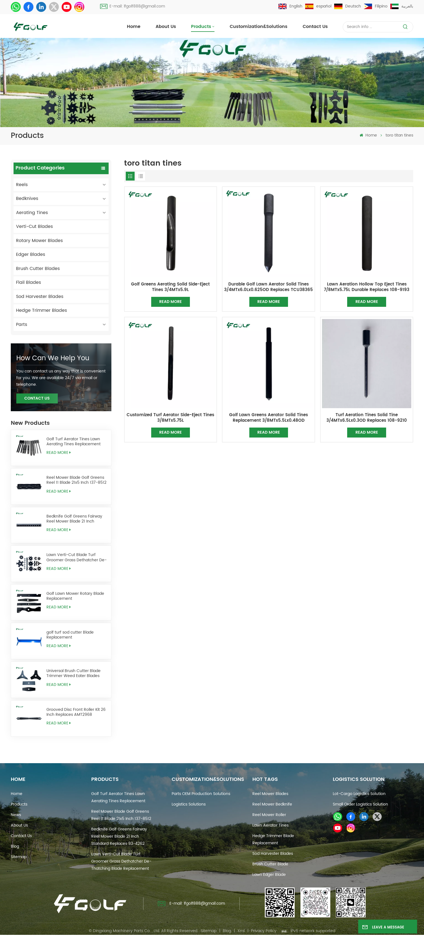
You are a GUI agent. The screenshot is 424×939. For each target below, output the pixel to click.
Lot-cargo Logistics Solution (359, 794)
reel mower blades (270, 794)
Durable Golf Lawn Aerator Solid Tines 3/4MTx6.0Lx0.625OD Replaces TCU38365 (268, 287)
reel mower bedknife (272, 804)
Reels (22, 184)
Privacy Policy (263, 931)
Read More (58, 452)
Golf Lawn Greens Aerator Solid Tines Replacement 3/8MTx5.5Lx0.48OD (268, 417)
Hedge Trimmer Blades (41, 310)
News (16, 815)
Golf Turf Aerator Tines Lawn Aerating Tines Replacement (73, 442)
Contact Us (37, 398)
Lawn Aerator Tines (270, 825)
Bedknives (27, 198)
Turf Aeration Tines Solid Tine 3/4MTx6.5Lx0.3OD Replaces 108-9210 (366, 417)
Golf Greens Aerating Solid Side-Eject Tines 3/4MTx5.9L (170, 287)
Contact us (315, 26)
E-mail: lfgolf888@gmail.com (132, 6)
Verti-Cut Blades (34, 226)
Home (133, 26)
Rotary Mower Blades (39, 240)
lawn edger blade (269, 874)
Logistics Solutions (189, 804)
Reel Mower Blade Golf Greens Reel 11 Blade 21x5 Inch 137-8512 (76, 480)
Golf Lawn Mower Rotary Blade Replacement (75, 596)
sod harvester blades (272, 853)
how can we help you (52, 358)
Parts (21, 324)
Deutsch (347, 6)
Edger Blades (30, 254)
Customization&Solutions (258, 26)
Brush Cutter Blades (38, 268)
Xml (241, 931)
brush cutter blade (270, 864)
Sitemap (19, 857)
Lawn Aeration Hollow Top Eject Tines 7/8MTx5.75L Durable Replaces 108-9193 (366, 287)
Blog (15, 846)
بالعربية (401, 6)
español (318, 6)
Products (201, 26)
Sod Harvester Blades (39, 296)
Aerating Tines (32, 212)
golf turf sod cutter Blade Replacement (70, 635)
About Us (166, 26)
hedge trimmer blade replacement (273, 839)
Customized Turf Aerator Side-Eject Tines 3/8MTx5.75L (170, 417)
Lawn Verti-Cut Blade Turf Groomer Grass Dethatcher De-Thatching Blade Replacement (76, 557)
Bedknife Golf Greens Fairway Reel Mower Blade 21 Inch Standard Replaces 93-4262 (74, 519)
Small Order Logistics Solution (360, 804)
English (290, 6)
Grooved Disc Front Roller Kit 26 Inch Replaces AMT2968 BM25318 (76, 712)
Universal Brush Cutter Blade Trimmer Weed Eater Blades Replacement (73, 673)
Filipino (376, 6)
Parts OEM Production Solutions (201, 794)
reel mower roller (269, 815)
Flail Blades (28, 282)
